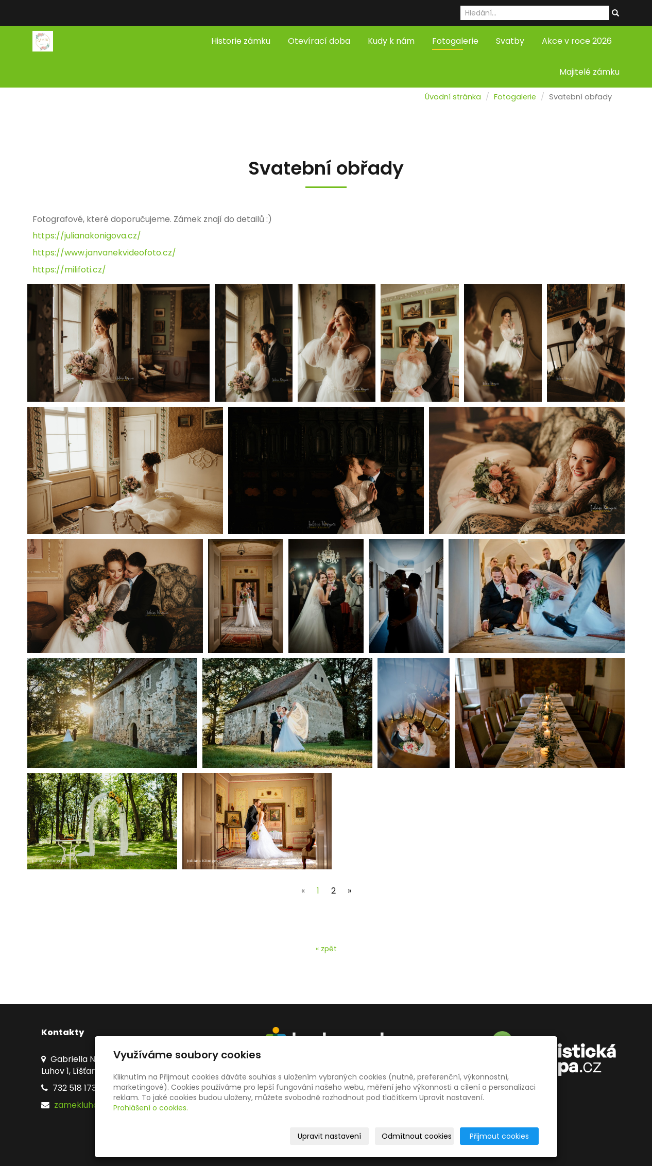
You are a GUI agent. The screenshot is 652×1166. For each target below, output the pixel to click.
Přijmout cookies (499, 1136)
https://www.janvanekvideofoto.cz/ (104, 253)
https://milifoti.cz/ (69, 270)
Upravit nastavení (329, 1136)
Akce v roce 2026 (577, 41)
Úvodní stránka (453, 97)
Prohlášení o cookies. (150, 1108)
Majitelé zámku (589, 72)
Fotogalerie (455, 41)
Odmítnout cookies (417, 1136)
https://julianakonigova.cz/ (86, 236)
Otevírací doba (319, 41)
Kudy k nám (391, 41)
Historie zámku (240, 41)
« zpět (326, 949)
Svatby (510, 41)
